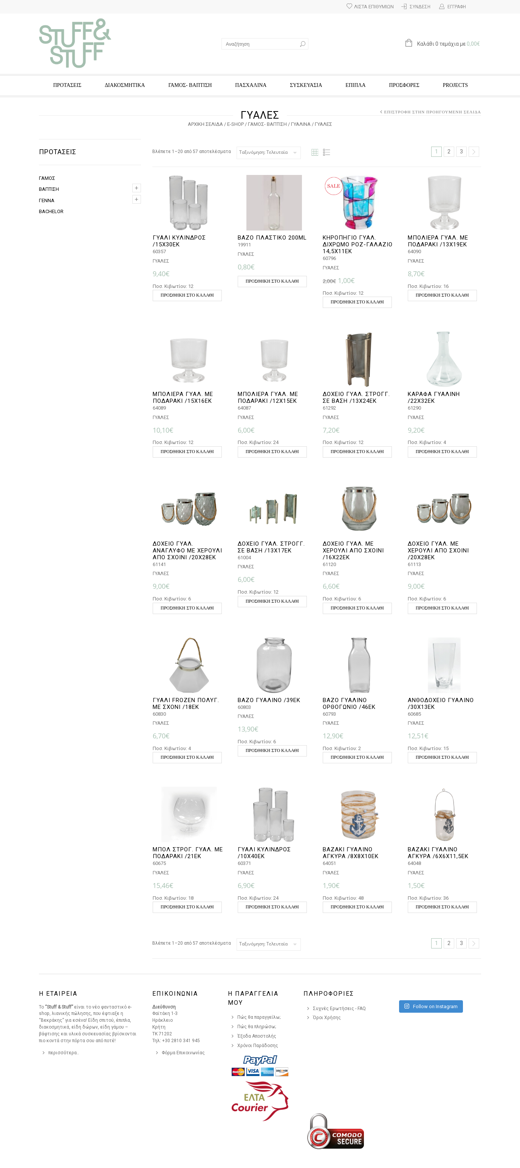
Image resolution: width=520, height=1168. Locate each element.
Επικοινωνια (175, 993)
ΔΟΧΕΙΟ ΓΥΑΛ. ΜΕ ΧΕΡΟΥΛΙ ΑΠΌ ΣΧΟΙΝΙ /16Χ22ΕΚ (353, 550)
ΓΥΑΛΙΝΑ (301, 124)
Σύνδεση (420, 6)
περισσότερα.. (63, 1052)
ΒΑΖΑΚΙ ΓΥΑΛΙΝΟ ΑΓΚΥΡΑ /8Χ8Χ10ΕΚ (351, 853)
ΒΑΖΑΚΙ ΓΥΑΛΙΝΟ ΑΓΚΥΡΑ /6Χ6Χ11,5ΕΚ (438, 853)
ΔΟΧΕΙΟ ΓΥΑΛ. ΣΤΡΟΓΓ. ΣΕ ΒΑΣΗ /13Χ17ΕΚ (271, 547)
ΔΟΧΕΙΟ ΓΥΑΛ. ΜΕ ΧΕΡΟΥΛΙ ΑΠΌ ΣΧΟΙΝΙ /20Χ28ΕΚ (438, 550)
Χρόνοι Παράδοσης (257, 1045)
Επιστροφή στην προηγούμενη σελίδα (432, 112)
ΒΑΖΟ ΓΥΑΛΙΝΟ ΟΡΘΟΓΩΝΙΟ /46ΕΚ (349, 703)
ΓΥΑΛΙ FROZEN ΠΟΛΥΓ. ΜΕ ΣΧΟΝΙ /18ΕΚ (186, 703)
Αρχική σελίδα (205, 124)
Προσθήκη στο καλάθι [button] (187, 295)
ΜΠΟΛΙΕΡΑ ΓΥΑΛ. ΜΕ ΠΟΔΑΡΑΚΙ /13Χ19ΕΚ (438, 241)
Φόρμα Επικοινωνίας (183, 1052)
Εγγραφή (456, 6)
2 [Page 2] (448, 152)
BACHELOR (51, 211)
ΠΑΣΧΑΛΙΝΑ (250, 85)
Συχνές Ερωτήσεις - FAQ (339, 1008)
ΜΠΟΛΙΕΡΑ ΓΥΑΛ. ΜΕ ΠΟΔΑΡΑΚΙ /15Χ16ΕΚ (183, 397)
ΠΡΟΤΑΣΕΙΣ (67, 85)
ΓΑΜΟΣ (47, 178)
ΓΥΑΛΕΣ (161, 261)
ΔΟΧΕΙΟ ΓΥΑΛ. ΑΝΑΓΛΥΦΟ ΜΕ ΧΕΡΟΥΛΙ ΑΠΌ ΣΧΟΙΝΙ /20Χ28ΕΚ (187, 550)
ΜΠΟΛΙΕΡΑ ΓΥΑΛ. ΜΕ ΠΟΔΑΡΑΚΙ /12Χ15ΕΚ (268, 397)
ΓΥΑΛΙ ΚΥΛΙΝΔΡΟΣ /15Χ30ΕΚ (179, 241)
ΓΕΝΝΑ (46, 200)
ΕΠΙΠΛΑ (355, 85)
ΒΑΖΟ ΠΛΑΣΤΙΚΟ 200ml (272, 237)
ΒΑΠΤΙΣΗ (49, 189)
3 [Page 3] (461, 152)
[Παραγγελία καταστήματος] (269, 153)
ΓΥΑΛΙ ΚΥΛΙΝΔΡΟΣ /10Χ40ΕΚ (264, 853)
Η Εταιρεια (58, 993)
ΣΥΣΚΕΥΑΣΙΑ (306, 85)
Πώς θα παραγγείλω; (259, 1017)
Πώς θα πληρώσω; (256, 1026)
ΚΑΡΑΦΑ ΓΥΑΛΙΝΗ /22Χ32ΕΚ (434, 397)
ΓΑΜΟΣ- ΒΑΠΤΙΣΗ (190, 85)
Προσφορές (404, 85)
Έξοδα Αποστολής (256, 1036)
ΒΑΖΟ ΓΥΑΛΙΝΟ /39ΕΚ (269, 700)
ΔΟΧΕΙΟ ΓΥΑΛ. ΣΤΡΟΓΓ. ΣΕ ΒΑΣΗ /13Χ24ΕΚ (356, 397)
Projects (455, 85)
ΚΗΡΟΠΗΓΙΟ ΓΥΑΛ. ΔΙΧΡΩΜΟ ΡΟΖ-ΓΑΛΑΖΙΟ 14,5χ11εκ (358, 244)
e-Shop (235, 124)
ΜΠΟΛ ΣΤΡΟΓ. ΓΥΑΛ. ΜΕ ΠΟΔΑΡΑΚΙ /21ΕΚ (188, 853)
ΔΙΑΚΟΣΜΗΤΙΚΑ (125, 85)
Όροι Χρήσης (327, 1017)
